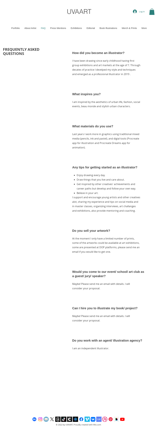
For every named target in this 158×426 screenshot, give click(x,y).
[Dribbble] (104, 419)
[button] (152, 11)
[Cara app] (69, 419)
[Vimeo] (87, 419)
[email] (46, 419)
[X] (52, 419)
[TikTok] (63, 419)
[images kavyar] (75, 419)
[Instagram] (40, 419)
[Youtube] (122, 419)
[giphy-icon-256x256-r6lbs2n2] (116, 419)
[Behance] (34, 419)
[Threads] (57, 419)
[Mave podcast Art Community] (99, 419)
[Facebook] (81, 419)
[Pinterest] (110, 419)
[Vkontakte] (93, 419)
